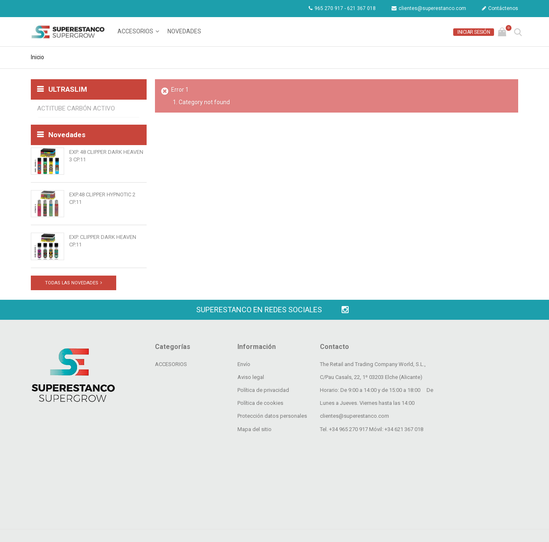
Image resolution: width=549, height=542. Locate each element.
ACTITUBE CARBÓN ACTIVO (76, 108)
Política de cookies (260, 465)
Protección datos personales (272, 478)
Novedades (184, 31)
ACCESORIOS (135, 31)
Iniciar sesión (473, 32)
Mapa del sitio (254, 491)
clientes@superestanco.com (429, 8)
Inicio (37, 57)
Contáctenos (500, 8)
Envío (243, 426)
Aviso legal (250, 439)
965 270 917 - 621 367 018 (342, 8)
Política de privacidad (263, 452)
